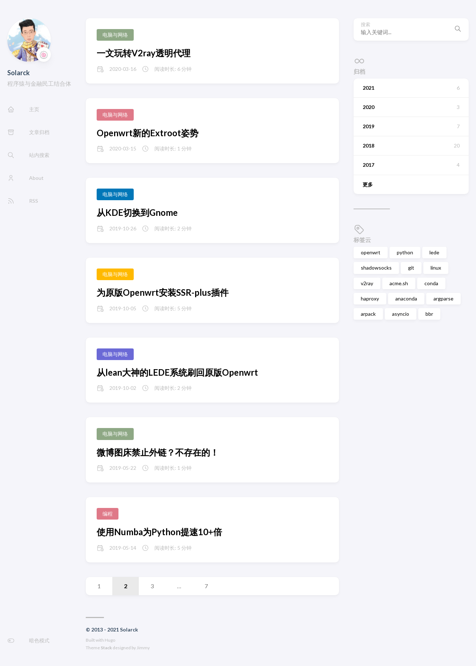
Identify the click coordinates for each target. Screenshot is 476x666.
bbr (429, 314)
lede (434, 252)
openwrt (370, 252)
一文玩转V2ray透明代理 (143, 53)
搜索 (365, 24)
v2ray (367, 283)
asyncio (400, 314)
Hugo (110, 640)
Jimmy (143, 647)
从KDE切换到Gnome (137, 212)
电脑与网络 (115, 35)
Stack (106, 647)
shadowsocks (376, 268)
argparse (443, 298)
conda (431, 283)
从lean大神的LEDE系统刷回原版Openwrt (177, 372)
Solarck (18, 73)
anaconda (406, 298)
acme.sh (399, 283)
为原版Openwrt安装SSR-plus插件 (163, 292)
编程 (107, 513)
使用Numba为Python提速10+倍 (159, 531)
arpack (368, 314)
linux (436, 268)
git (411, 268)
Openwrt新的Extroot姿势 (147, 133)
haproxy (370, 298)
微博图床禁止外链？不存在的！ (158, 452)
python (405, 252)
